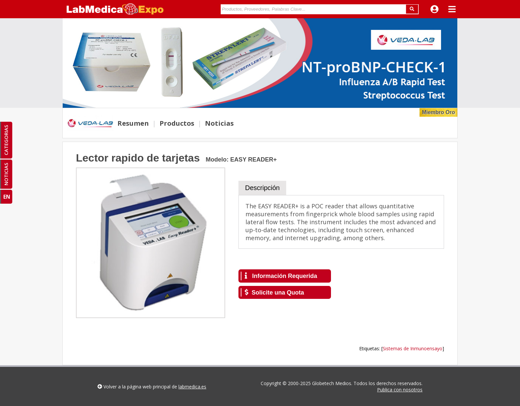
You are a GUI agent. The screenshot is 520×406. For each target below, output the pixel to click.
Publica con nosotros (399, 389)
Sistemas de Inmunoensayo (412, 348)
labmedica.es (192, 386)
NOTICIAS (6, 174)
